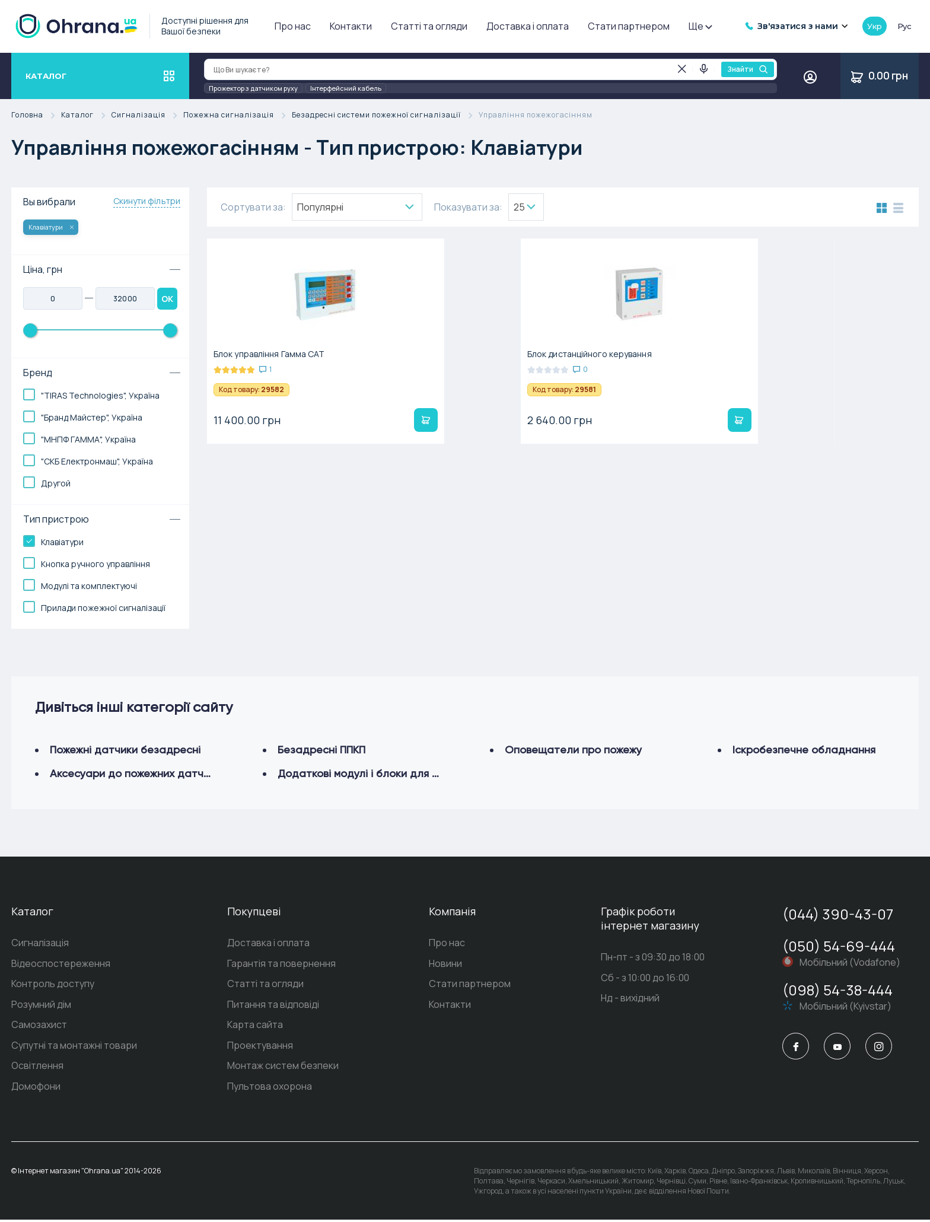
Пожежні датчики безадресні (125, 749)
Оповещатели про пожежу (573, 749)
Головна (36, 115)
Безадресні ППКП (321, 749)
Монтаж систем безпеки (283, 1068)
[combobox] (357, 207)
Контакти (351, 26)
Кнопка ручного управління (95, 563)
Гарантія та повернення (281, 964)
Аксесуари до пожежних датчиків (136, 773)
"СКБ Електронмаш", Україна (97, 461)
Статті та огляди (429, 26)
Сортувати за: (253, 207)
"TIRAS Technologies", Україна (100, 395)
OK (167, 298)
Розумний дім (41, 1005)
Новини (445, 964)
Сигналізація (147, 115)
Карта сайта (255, 1026)
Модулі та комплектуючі (89, 585)
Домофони (35, 1088)
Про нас (293, 26)
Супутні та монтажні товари (74, 1047)
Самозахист (39, 1026)
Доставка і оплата (527, 26)
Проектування (260, 1047)
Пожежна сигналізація (237, 115)
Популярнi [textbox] (320, 207)
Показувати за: (468, 207)
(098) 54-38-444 (837, 990)
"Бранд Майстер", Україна (91, 417)
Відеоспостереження (60, 964)
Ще (700, 26)
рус (904, 26)
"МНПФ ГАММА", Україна (88, 439)
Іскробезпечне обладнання (803, 749)
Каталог (86, 115)
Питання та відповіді (273, 1005)
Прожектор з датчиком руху (253, 88)
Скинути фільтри (147, 201)
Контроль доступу (52, 985)
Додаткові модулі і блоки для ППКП (367, 773)
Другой (56, 483)
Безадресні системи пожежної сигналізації (385, 115)
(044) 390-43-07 (837, 914)
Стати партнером (629, 26)
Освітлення (37, 1068)
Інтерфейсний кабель (345, 88)
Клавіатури (51, 226)
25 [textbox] (519, 207)
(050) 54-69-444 (838, 946)
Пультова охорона (269, 1088)
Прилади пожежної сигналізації (103, 607)
